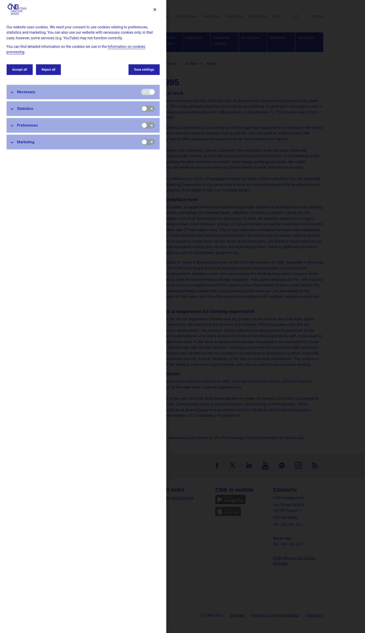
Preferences (27, 125)
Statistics (25, 108)
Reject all (48, 69)
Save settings (144, 69)
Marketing (25, 142)
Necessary (26, 92)
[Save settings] (155, 9)
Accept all (19, 69)
